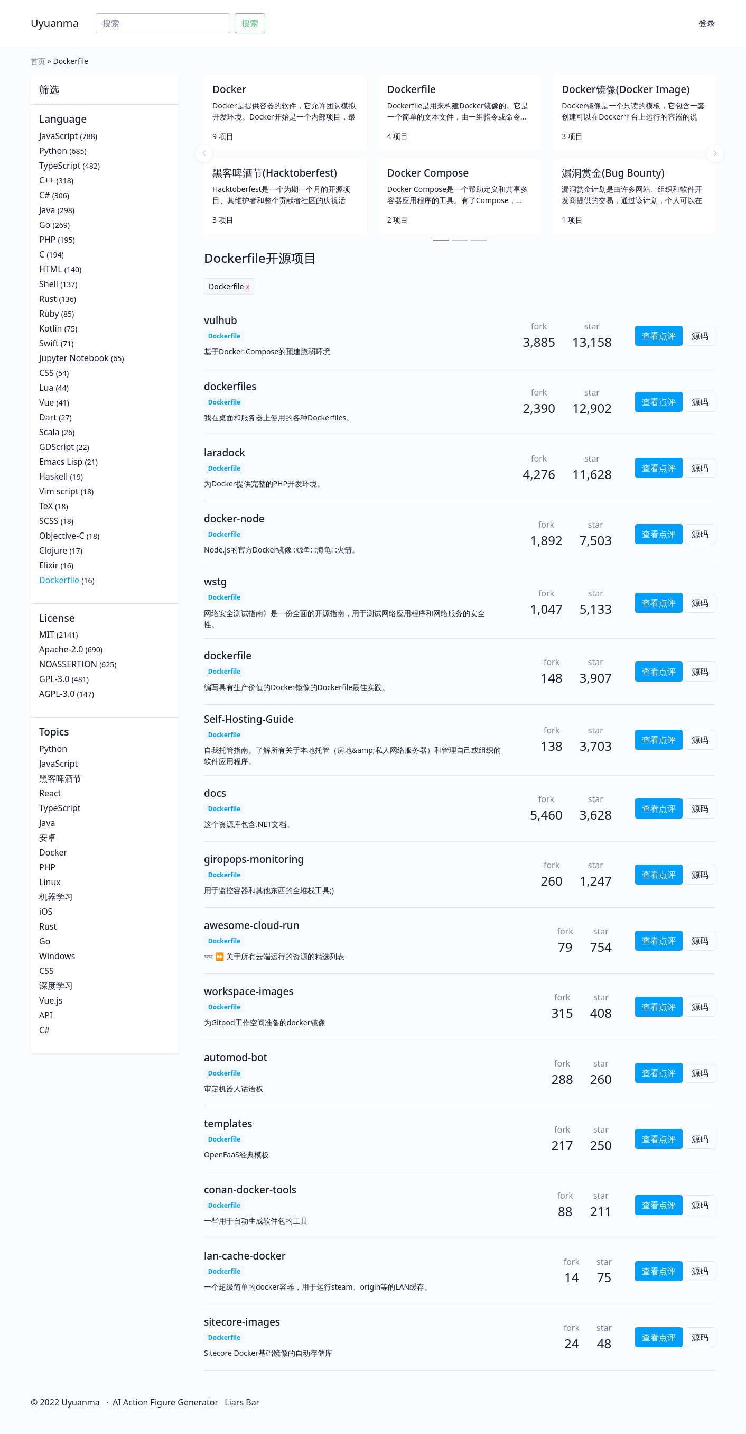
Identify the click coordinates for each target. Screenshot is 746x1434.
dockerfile (227, 656)
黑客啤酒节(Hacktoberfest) (274, 173)
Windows (57, 956)
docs (215, 793)
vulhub (220, 320)
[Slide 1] (441, 240)
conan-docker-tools (250, 1190)
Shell (48, 284)
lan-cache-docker (245, 1256)
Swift (49, 343)
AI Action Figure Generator (165, 1402)
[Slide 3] (479, 240)
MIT (46, 634)
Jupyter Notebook (74, 358)
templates (228, 1123)
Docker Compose (428, 173)
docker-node (234, 519)
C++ (46, 180)
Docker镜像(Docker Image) (625, 89)
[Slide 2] (460, 240)
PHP (47, 239)
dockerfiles (230, 386)
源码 (700, 336)
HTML (50, 269)
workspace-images (249, 991)
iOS (45, 911)
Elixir (48, 565)
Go (44, 225)
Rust (48, 299)
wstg (215, 582)
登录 (706, 23)
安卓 (47, 837)
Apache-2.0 (61, 649)
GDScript (56, 447)
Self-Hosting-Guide (249, 719)
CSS (46, 373)
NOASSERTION (68, 664)
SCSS (48, 521)
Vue (46, 402)
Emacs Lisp (60, 461)
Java (47, 210)
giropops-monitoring (254, 859)
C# (44, 195)
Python (53, 151)
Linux (50, 882)
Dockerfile (59, 580)
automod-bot (235, 1057)
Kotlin (50, 328)
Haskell (53, 476)
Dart (48, 417)
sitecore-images (242, 1322)
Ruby (49, 313)
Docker (53, 852)
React (50, 793)
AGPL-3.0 (56, 694)
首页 (38, 61)
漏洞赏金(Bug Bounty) (613, 173)
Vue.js (50, 1000)
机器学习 (56, 897)
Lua (46, 387)
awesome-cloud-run (252, 925)
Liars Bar (242, 1402)
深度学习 (56, 985)
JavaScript (58, 136)
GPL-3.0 (54, 679)
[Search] (163, 23)
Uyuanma (55, 23)
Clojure (53, 550)
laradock (224, 452)
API (45, 1015)
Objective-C (62, 535)
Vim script (59, 491)
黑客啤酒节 (60, 778)
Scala (49, 432)
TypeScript (59, 165)
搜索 (249, 23)
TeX (46, 506)
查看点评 (659, 336)
